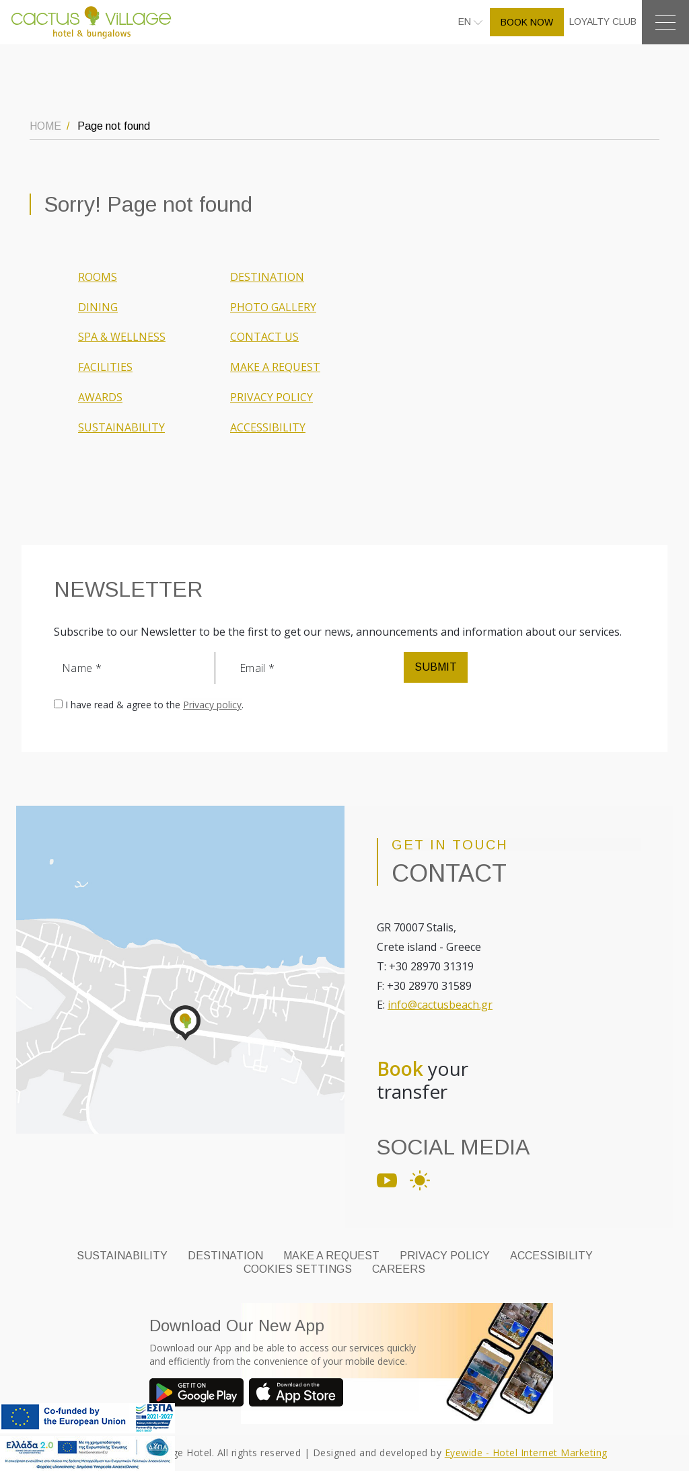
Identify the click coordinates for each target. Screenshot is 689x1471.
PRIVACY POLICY (271, 397)
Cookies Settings (298, 1269)
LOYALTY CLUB (603, 21)
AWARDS (100, 397)
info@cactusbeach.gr (440, 1004)
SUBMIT (435, 667)
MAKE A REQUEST (275, 367)
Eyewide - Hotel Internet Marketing (526, 1452)
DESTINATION (267, 276)
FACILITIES (105, 367)
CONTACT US (264, 336)
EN (466, 21)
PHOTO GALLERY (273, 307)
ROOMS (97, 276)
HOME (45, 126)
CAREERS (398, 1269)
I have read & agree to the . (154, 704)
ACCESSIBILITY (267, 427)
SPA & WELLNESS (122, 336)
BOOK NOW (527, 22)
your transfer (422, 1080)
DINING (98, 307)
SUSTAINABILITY (121, 427)
